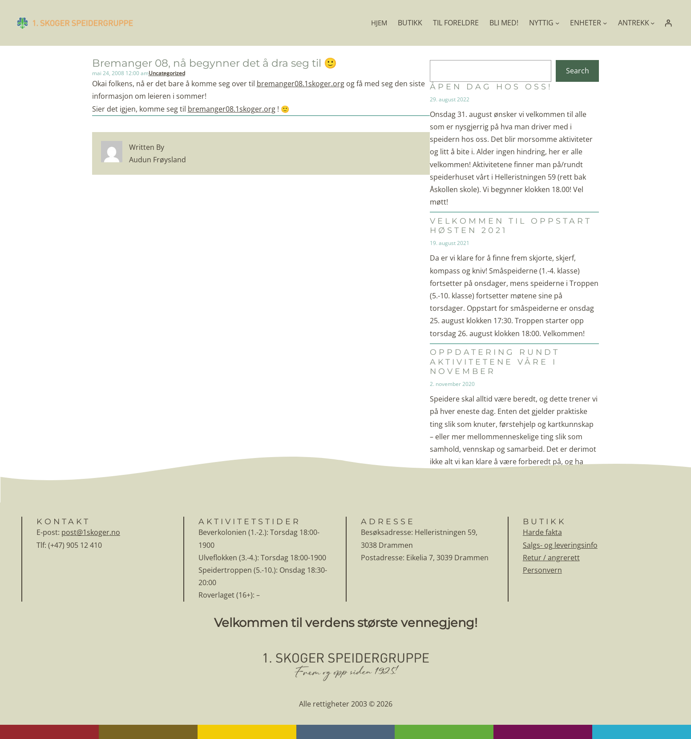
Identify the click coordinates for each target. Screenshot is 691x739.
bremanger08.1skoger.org (300, 83)
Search (577, 71)
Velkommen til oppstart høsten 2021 (511, 225)
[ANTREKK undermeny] (653, 23)
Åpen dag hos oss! (491, 86)
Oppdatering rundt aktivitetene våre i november (495, 361)
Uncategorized (167, 73)
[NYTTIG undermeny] (557, 23)
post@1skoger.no (90, 532)
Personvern (542, 570)
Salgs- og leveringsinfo (560, 545)
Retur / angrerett (551, 557)
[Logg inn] (668, 23)
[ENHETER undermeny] (605, 23)
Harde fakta (542, 532)
